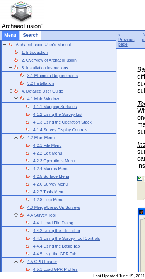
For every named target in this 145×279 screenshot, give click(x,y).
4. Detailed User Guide (42, 91)
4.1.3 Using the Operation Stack (62, 122)
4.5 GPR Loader (42, 261)
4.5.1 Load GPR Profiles (55, 269)
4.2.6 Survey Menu (50, 184)
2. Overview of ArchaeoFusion (49, 60)
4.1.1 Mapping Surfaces (55, 106)
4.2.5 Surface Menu (51, 176)
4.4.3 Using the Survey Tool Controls (66, 238)
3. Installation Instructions (45, 67)
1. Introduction (35, 52)
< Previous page (126, 39)
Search (30, 35)
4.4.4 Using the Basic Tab (56, 246)
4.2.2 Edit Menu (47, 153)
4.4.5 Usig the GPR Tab (55, 253)
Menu (10, 35)
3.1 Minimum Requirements (52, 75)
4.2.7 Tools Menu (49, 191)
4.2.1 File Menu (47, 145)
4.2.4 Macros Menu (50, 168)
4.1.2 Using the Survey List (57, 114)
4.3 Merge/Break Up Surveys (53, 207)
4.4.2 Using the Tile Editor (56, 230)
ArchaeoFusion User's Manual (43, 44)
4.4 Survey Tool (41, 215)
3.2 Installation (40, 83)
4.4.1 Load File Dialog (53, 222)
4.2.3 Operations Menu (54, 160)
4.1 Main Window (43, 98)
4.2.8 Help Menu (48, 199)
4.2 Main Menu (41, 137)
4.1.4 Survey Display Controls (60, 129)
